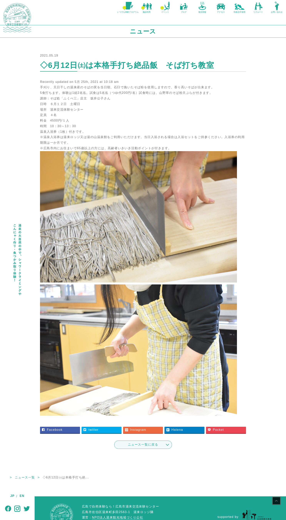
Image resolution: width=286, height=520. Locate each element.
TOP (38, 460)
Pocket (226, 412)
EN (22, 496)
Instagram (155, 412)
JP (12, 496)
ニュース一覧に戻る (160, 427)
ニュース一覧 (59, 460)
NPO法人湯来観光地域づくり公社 (117, 500)
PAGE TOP (276, 501)
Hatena (189, 412)
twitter (115, 412)
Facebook (82, 412)
